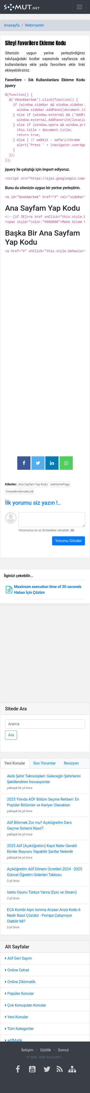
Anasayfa (11, 25)
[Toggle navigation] (79, 7)
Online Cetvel (17, 970)
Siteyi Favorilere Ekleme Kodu (35, 43)
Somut (63, 1050)
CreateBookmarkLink (19, 491)
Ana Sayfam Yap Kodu (33, 484)
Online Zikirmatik (20, 982)
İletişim (27, 1050)
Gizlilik (45, 1050)
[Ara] (45, 724)
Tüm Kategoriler (19, 1028)
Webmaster (34, 25)
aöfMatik (13, 1040)
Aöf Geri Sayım (18, 958)
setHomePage (60, 484)
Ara (11, 735)
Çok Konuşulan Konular (25, 1005)
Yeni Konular (16, 1017)
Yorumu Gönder (68, 540)
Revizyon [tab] (71, 763)
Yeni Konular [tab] (14, 763)
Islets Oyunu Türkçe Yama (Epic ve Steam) (42, 892)
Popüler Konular (19, 993)
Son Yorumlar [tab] (44, 763)
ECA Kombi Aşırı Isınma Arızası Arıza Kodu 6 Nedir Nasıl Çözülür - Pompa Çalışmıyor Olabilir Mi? (43, 915)
